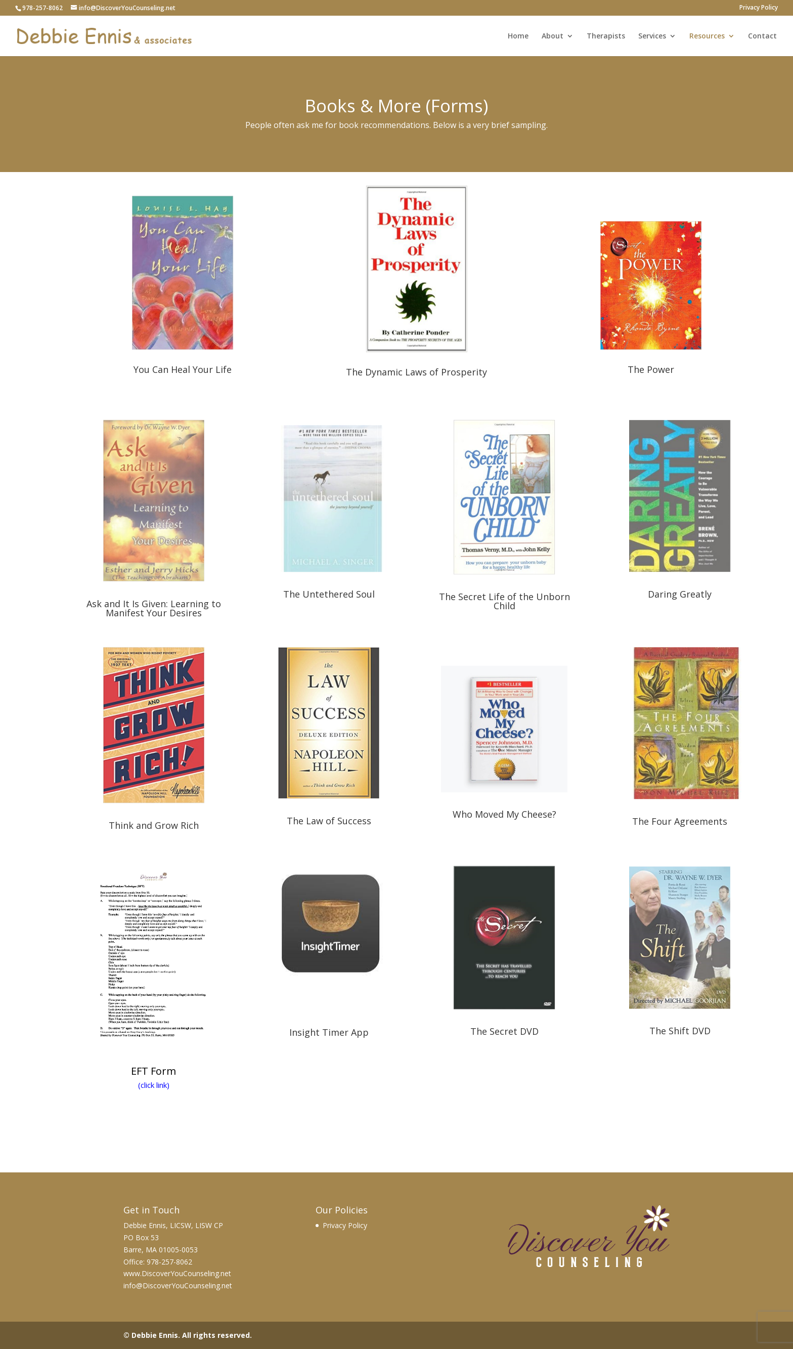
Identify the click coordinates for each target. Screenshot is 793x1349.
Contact (762, 36)
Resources (707, 36)
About (552, 36)
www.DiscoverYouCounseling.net (177, 1273)
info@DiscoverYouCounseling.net (177, 1285)
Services (652, 36)
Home (518, 36)
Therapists (606, 36)
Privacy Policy (758, 8)
